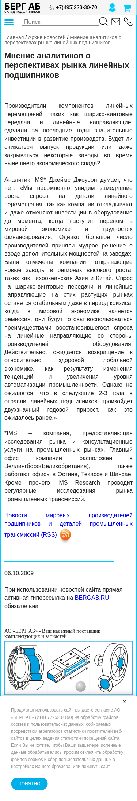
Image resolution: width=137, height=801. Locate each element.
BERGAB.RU (92, 598)
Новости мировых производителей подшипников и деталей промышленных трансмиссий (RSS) (68, 525)
